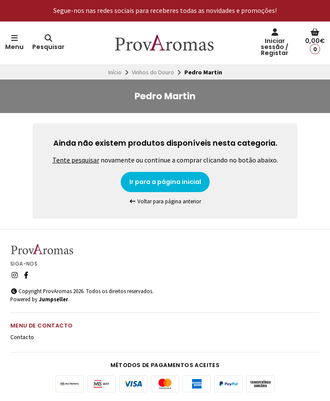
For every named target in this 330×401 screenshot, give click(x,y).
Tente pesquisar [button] (75, 160)
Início (115, 72)
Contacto (22, 337)
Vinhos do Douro (153, 72)
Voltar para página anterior (165, 201)
